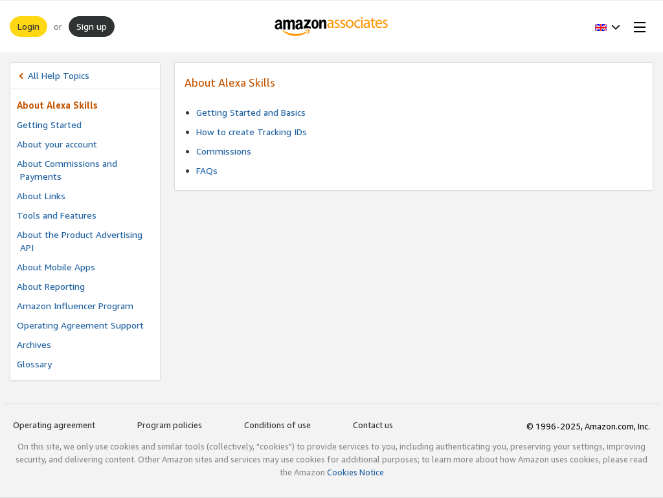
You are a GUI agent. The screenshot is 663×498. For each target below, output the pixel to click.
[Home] (331, 26)
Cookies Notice (355, 472)
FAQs (207, 170)
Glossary (34, 363)
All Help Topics (58, 75)
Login (28, 26)
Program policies (169, 425)
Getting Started (49, 124)
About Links (41, 195)
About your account (57, 143)
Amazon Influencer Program (75, 305)
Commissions (223, 151)
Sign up (91, 26)
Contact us (373, 425)
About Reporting (51, 286)
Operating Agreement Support (80, 324)
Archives (34, 344)
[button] (607, 26)
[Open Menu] (637, 26)
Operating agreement (54, 425)
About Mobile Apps (56, 266)
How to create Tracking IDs (251, 131)
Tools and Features (56, 215)
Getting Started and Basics (251, 112)
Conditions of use (277, 425)
